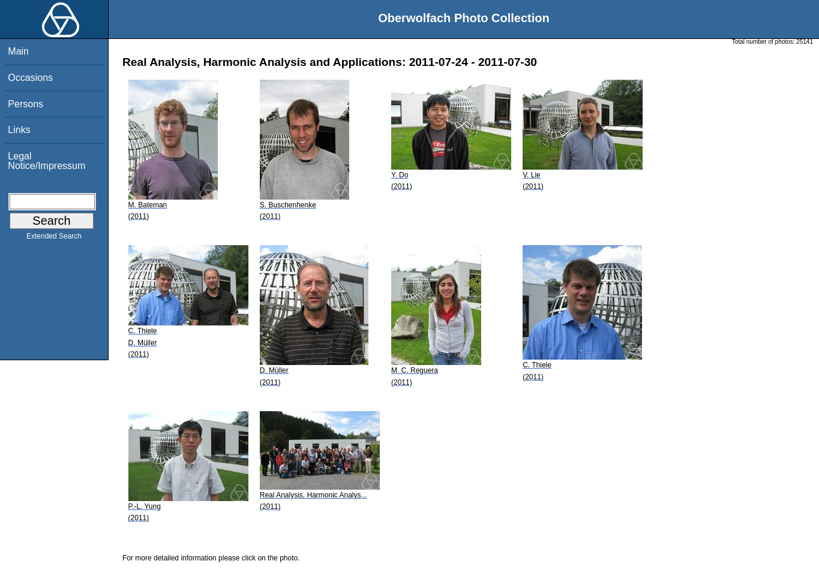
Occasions (30, 78)
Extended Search (54, 238)
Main (18, 51)
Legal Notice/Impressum (46, 161)
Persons (25, 104)
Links (19, 130)
